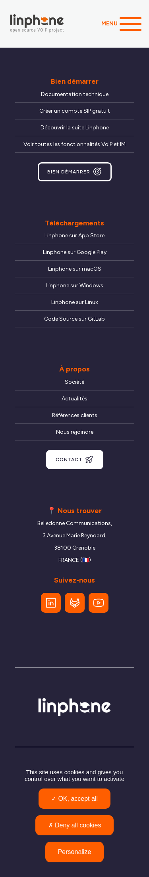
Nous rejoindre (74, 432)
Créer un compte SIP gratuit (74, 111)
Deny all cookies (74, 825)
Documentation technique (74, 94)
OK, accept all (74, 798)
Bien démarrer (74, 172)
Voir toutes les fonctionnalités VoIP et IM (74, 144)
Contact (75, 459)
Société (74, 382)
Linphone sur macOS (74, 268)
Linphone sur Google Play (74, 252)
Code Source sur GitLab (74, 318)
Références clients (74, 415)
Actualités (74, 398)
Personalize (74, 851)
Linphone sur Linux (74, 302)
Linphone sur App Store (74, 235)
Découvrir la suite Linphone (75, 127)
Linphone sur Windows (74, 285)
